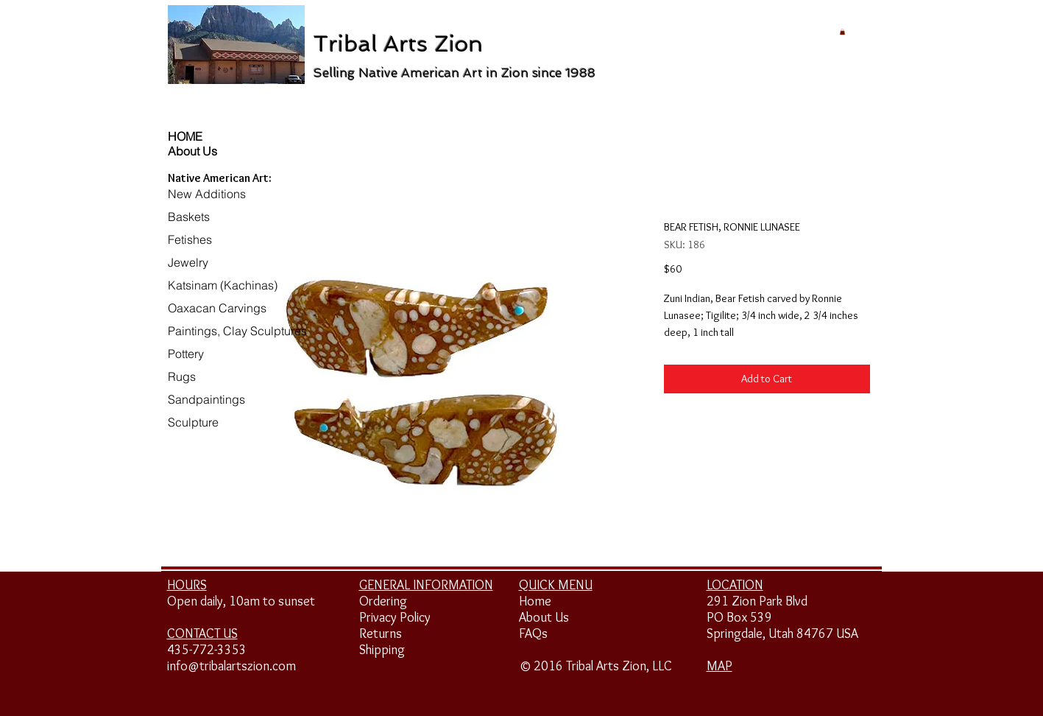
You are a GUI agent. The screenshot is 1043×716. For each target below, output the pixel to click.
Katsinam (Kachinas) (222, 285)
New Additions (207, 193)
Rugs (182, 376)
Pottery (186, 353)
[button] (842, 32)
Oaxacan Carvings (217, 308)
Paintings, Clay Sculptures (237, 330)
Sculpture (193, 422)
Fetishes (190, 239)
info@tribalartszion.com (231, 666)
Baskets (189, 216)
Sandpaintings (206, 399)
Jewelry (188, 262)
